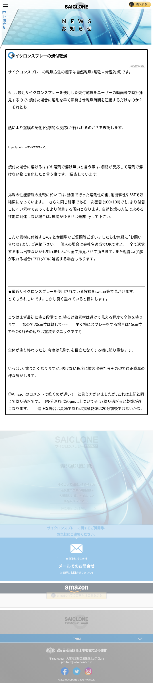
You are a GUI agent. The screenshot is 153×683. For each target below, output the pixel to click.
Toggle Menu (5, 5)
